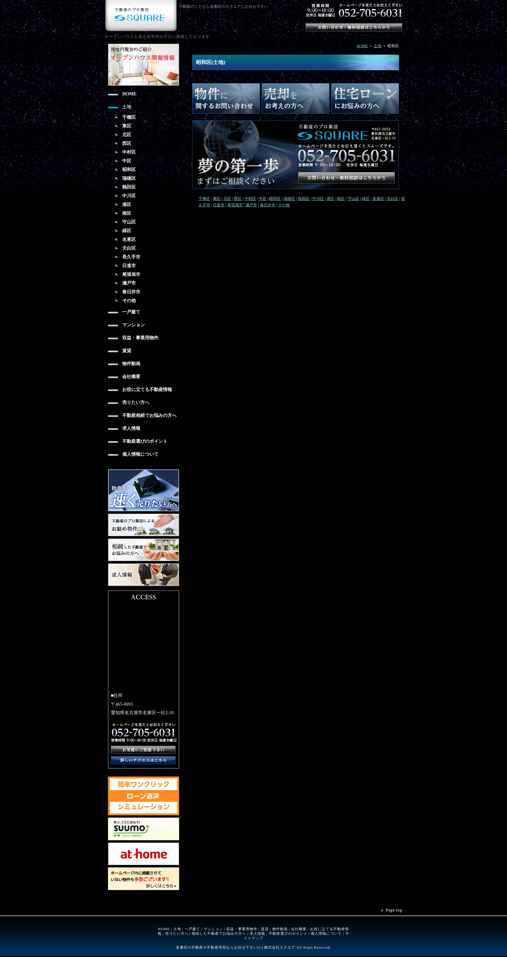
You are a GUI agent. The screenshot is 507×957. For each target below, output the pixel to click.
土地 (378, 46)
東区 (217, 198)
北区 (227, 198)
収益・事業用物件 (241, 929)
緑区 (366, 198)
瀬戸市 (251, 205)
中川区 (318, 198)
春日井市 (267, 205)
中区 (262, 198)
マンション (213, 929)
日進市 (218, 205)
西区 (238, 198)
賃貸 (265, 929)
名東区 (378, 198)
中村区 (250, 198)
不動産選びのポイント (288, 933)
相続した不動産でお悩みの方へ (219, 933)
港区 (330, 198)
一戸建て (192, 929)
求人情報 (257, 933)
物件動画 (280, 929)
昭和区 (275, 198)
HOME (362, 46)
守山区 (353, 198)
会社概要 (299, 929)
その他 (284, 205)
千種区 (204, 198)
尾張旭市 (235, 205)
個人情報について (326, 933)
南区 (341, 198)
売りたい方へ (177, 933)
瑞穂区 (289, 198)
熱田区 (303, 198)
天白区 (392, 198)
